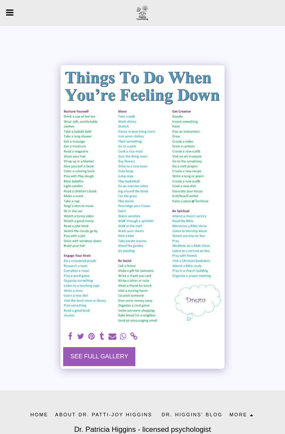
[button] (9, 12)
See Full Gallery (99, 356)
